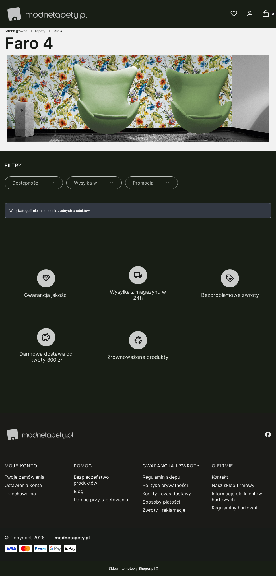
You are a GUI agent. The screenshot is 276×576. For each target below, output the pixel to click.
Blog (78, 491)
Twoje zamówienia (24, 477)
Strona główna (16, 31)
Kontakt (220, 477)
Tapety (40, 31)
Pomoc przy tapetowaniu (101, 499)
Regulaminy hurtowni (234, 508)
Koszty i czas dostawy (167, 493)
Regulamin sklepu (161, 477)
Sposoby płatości (161, 502)
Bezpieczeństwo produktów (91, 480)
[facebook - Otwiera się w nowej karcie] (268, 434)
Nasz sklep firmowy (233, 485)
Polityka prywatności (165, 485)
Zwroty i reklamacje (164, 510)
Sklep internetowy (132, 568)
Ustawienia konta (23, 485)
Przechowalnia (20, 493)
